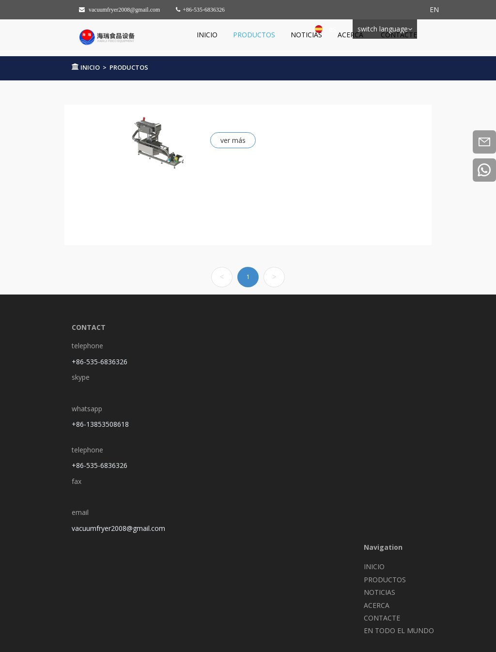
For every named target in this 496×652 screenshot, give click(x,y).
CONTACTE (399, 34)
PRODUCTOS (254, 34)
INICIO (207, 34)
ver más (233, 140)
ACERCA (351, 34)
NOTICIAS (306, 34)
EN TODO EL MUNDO (399, 630)
